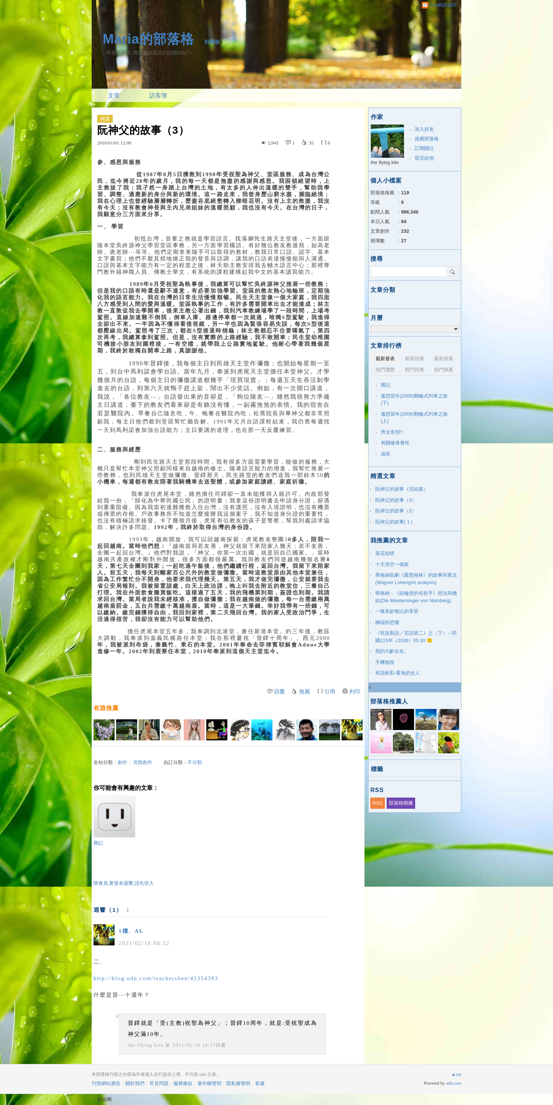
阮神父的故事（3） (395, 500)
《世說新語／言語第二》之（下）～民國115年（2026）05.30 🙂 (416, 636)
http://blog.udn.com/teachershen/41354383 (156, 978)
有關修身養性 (395, 443)
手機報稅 (384, 662)
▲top (456, 1074)
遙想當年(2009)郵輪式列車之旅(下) (414, 399)
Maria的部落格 (148, 39)
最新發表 (385, 358)
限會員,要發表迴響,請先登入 (124, 883)
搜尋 (452, 271)
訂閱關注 (424, 148)
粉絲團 (104, 1099)
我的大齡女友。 (392, 651)
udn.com (453, 1083)
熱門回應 (414, 369)
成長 (385, 454)
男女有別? (392, 432)
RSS (378, 803)
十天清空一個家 (392, 564)
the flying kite (146, 1045)
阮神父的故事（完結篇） (401, 489)
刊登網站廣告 (106, 1083)
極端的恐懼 (387, 622)
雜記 (114, 821)
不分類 (194, 762)
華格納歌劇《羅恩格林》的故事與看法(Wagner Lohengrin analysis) (416, 578)
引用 (329, 692)
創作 (122, 762)
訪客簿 (158, 95)
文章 (114, 95)
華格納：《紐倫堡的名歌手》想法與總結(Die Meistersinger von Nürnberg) (416, 596)
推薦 (304, 692)
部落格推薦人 (389, 701)
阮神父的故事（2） (395, 511)
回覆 (279, 692)
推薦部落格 (427, 138)
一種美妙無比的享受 (396, 611)
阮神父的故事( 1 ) (394, 522)
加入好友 (424, 129)
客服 (260, 1083)
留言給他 (424, 158)
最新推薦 (443, 358)
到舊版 (212, 42)
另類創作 (142, 762)
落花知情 (384, 553)
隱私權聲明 (238, 1083)
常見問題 (159, 1083)
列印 (354, 692)
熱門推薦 (443, 369)
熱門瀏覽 (385, 369)
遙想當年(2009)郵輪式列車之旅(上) (414, 417)
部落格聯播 (401, 803)
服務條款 (183, 1083)
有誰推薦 (106, 708)
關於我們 (135, 1083)
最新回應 (414, 358)
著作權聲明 (209, 1083)
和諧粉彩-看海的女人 (397, 673)
